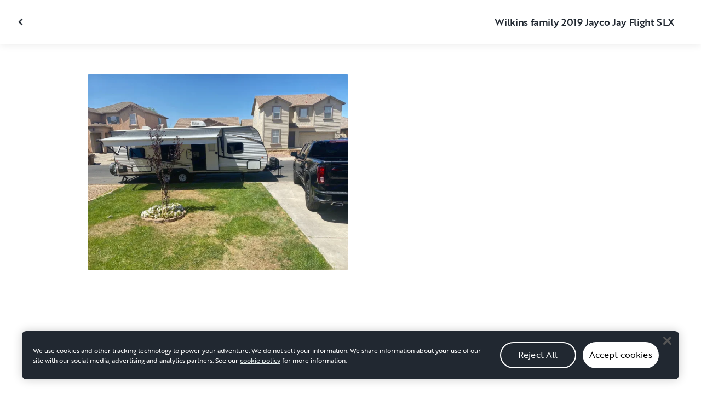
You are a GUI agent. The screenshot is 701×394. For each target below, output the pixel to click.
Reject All (538, 360)
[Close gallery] (22, 22)
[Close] (667, 347)
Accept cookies (620, 360)
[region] (350, 361)
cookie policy (260, 366)
